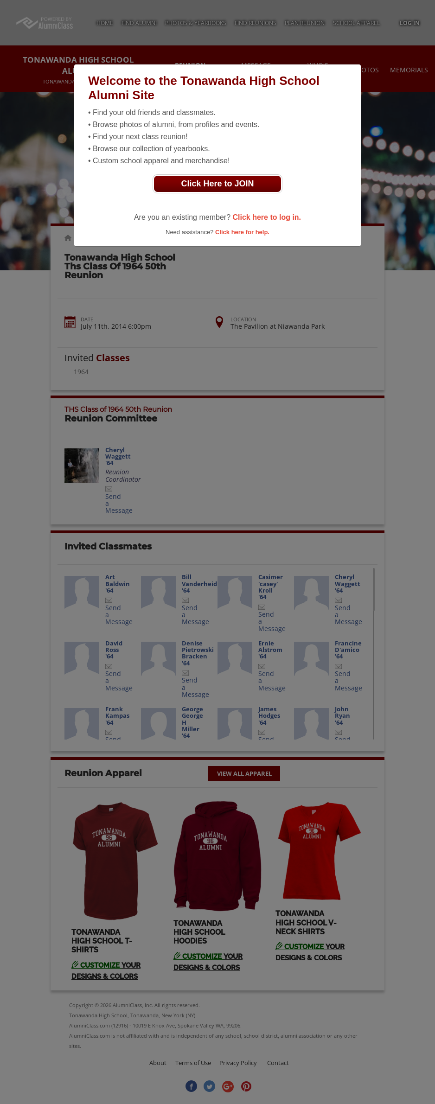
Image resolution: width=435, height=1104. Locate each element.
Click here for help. (242, 232)
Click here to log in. (266, 217)
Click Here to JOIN (217, 183)
